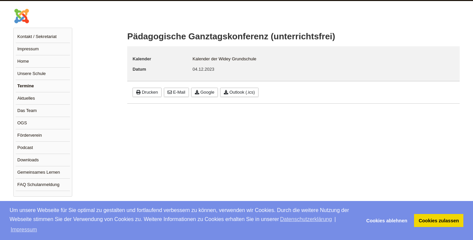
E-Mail (176, 92)
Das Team (27, 110)
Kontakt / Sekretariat (37, 36)
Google (205, 92)
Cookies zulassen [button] (439, 220)
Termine (25, 85)
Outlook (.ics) (239, 92)
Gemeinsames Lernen (38, 172)
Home (23, 61)
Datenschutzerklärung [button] (306, 219)
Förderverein (29, 135)
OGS (22, 122)
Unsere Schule (31, 73)
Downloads (28, 159)
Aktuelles (26, 98)
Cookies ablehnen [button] (386, 220)
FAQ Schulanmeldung (38, 184)
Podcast (25, 147)
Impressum (28, 48)
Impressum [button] (24, 229)
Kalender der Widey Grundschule (224, 58)
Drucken (147, 92)
